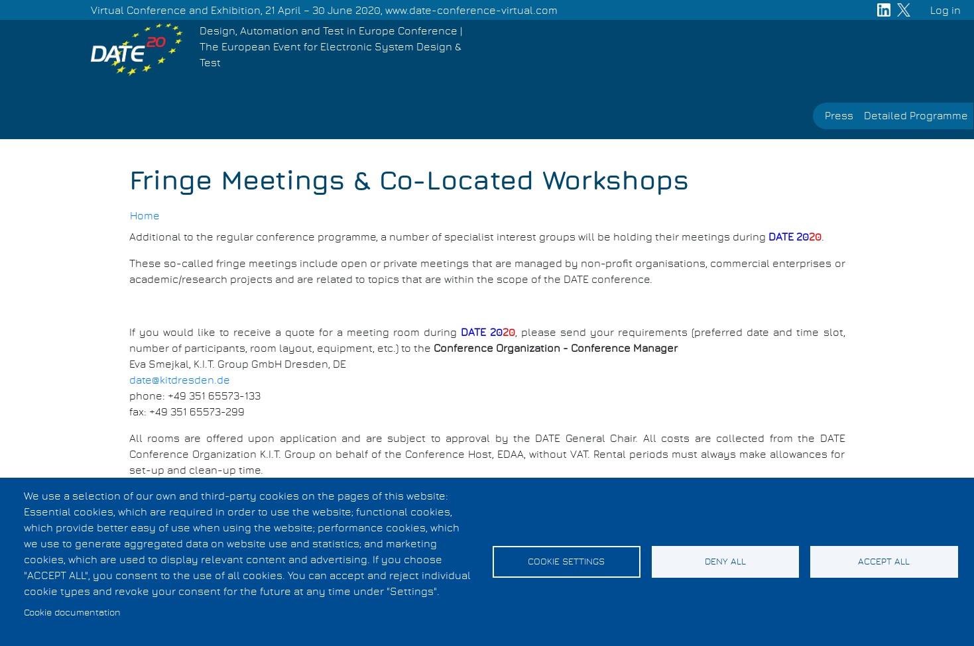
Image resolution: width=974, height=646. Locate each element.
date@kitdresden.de (179, 380)
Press (839, 116)
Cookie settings (566, 561)
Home (145, 216)
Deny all (725, 561)
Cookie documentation (72, 613)
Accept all (884, 561)
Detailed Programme (916, 116)
